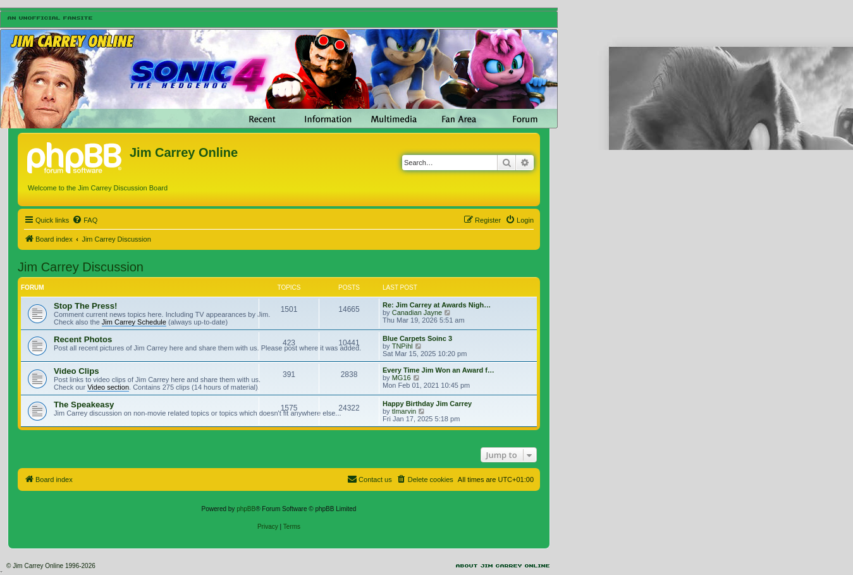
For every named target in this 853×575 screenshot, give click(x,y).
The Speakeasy (84, 404)
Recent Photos (83, 339)
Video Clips (76, 371)
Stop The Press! (85, 306)
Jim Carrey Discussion (81, 267)
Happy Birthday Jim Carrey (427, 403)
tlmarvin (404, 411)
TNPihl (402, 346)
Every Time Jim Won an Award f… (438, 370)
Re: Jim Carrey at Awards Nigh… (437, 305)
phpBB (245, 508)
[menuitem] (84, 220)
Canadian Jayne (417, 312)
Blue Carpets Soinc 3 (417, 338)
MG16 (401, 377)
